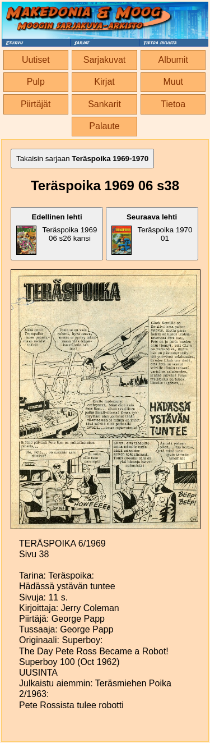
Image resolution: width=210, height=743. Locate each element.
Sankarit (104, 104)
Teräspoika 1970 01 (152, 234)
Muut (173, 81)
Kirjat (104, 81)
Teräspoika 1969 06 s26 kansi (56, 234)
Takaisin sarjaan (82, 158)
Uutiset (36, 60)
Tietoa (173, 104)
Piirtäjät (35, 104)
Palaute (104, 126)
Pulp (36, 81)
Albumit (173, 60)
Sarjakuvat (104, 60)
